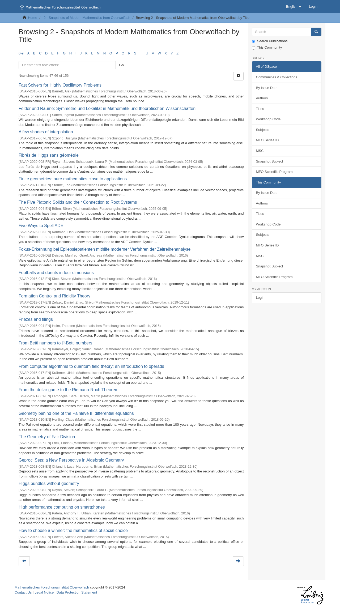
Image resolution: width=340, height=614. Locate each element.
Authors (262, 98)
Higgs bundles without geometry (49, 483)
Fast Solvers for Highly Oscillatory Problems (60, 85)
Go (121, 65)
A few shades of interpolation (46, 132)
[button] (293, 6)
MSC (260, 151)
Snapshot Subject (269, 161)
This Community (267, 47)
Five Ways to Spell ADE (41, 225)
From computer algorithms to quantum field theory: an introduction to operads (91, 366)
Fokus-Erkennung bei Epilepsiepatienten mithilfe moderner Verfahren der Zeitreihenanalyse (104, 249)
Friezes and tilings (36, 319)
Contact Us (23, 592)
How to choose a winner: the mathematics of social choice (73, 530)
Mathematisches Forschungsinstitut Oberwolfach (52, 587)
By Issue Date (267, 88)
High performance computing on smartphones (62, 507)
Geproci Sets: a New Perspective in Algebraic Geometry (71, 460)
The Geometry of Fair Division (47, 436)
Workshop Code (268, 119)
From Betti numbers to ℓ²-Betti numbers (55, 343)
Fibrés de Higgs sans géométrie (49, 155)
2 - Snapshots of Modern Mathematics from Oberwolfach (87, 18)
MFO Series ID (267, 140)
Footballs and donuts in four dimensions (56, 272)
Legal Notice (44, 592)
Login (260, 298)
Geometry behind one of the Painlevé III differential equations (76, 413)
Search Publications (270, 41)
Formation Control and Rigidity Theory (54, 296)
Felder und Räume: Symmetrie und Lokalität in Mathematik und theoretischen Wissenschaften (107, 108)
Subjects (262, 130)
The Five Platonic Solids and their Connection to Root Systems (78, 202)
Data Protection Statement (77, 592)
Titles (260, 109)
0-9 (21, 53)
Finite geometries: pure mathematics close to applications (73, 179)
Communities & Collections (276, 77)
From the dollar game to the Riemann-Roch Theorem (68, 389)
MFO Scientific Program (274, 172)
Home (32, 18)
